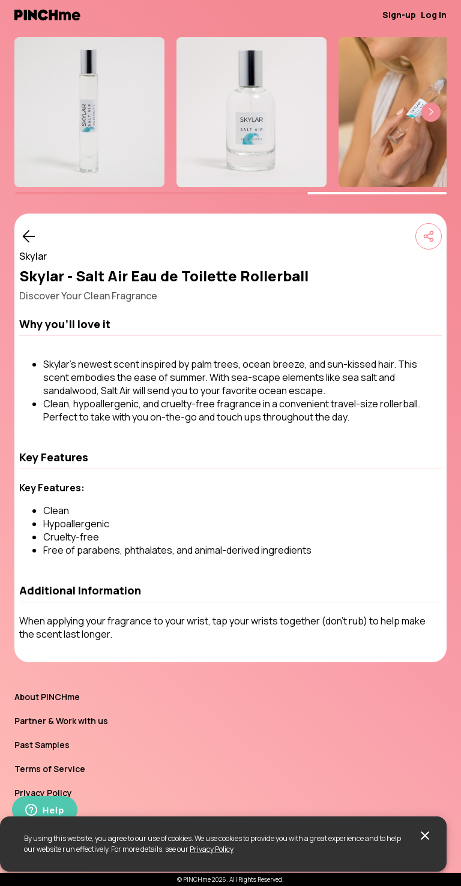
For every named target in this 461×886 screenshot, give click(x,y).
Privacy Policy (212, 849)
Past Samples (42, 744)
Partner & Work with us (61, 720)
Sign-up (399, 14)
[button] (431, 112)
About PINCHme (47, 696)
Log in (434, 14)
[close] (425, 835)
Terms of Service (49, 768)
